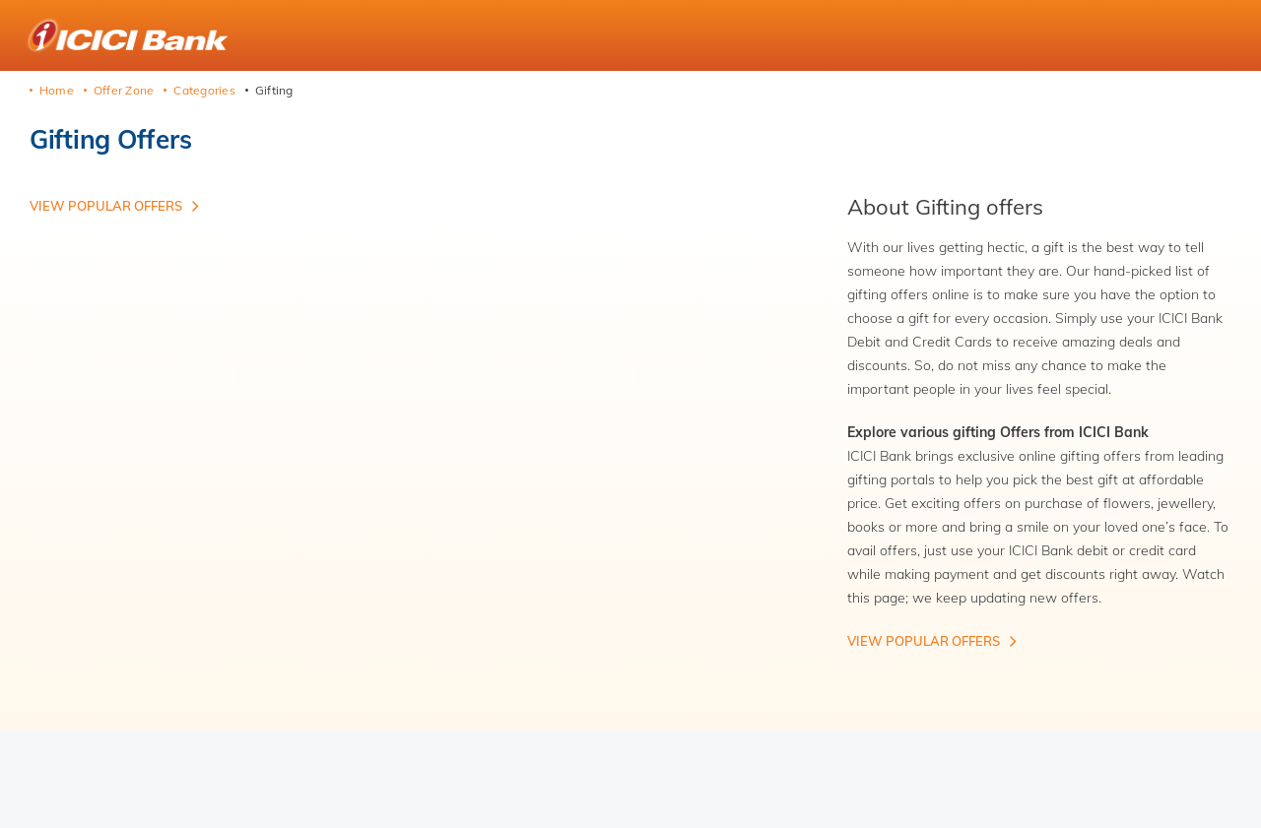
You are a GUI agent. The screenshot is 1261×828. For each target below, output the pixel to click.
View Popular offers (106, 206)
